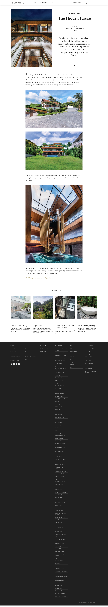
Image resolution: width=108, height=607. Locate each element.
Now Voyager (58, 383)
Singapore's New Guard (61, 566)
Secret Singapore (89, 371)
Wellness (72, 372)
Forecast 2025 (58, 539)
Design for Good (59, 518)
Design (71, 370)
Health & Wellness (59, 484)
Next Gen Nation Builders (61, 584)
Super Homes (58, 415)
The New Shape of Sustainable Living (59, 588)
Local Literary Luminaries (61, 428)
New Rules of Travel (60, 467)
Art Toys (57, 436)
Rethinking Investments (61, 579)
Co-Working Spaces (60, 433)
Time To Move (58, 430)
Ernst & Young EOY (89, 357)
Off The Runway (59, 371)
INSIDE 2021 (58, 462)
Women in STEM (59, 449)
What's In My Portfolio (30, 365)
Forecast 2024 (58, 530)
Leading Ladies (59, 505)
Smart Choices (58, 513)
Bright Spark (58, 571)
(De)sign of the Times (60, 495)
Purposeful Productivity (61, 500)
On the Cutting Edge (60, 361)
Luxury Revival (58, 465)
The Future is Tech (59, 388)
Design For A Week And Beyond (61, 357)
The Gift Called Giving (60, 369)
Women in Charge (59, 551)
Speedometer (73, 359)
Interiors (72, 365)
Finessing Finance (59, 380)
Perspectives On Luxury (61, 420)
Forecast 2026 (58, 593)
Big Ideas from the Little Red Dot (61, 377)
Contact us (13, 359)
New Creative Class (60, 533)
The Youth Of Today (60, 425)
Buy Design (58, 412)
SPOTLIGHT (77, 2)
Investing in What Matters (61, 604)
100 (26, 357)
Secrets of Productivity (61, 479)
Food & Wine (73, 362)
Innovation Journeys (60, 490)
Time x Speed (58, 386)
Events (71, 378)
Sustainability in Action (61, 557)
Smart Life (57, 417)
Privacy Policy (14, 362)
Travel (71, 367)
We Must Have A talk (60, 394)
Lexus (86, 374)
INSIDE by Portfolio (90, 376)
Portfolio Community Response (60, 452)
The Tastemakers (59, 559)
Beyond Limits (58, 596)
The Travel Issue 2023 (60, 511)
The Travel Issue (59, 508)
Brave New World (59, 482)
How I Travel (58, 554)
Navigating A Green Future (60, 476)
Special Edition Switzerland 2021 (89, 365)
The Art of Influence (60, 599)
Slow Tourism (58, 422)
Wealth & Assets (44, 357)
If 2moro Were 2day (60, 366)
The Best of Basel (59, 401)
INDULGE (66, 2)
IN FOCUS (55, 2)
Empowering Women (60, 601)
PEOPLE (33, 2)
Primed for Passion (60, 525)
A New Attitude (58, 503)
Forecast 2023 (58, 497)
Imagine (57, 409)
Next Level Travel (59, 576)
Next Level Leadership (60, 542)
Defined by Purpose (60, 545)
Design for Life (58, 391)
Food (56, 438)
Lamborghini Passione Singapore (90, 380)
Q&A (26, 362)
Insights (42, 362)
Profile (26, 359)
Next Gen (57, 516)
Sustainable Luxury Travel (60, 456)
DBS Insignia (88, 362)
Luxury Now (58, 396)
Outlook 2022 (58, 470)
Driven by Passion (59, 492)
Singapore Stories (59, 487)
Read (26, 367)
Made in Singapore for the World (61, 522)
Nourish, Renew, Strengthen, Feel (59, 536)
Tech (71, 375)
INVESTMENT (44, 2)
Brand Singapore (59, 404)
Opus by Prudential (90, 359)
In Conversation (59, 446)
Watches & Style (74, 357)
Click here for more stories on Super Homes (40, 286)
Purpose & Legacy (59, 582)
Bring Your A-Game (60, 459)
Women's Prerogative (60, 399)
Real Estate (43, 359)
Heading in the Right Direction (60, 548)
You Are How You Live (60, 363)
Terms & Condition (15, 365)
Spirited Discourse (59, 374)
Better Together (59, 574)
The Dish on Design (60, 472)
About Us (12, 357)
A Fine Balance (58, 528)
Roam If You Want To (60, 407)
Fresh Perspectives (60, 441)
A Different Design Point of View (61, 563)
